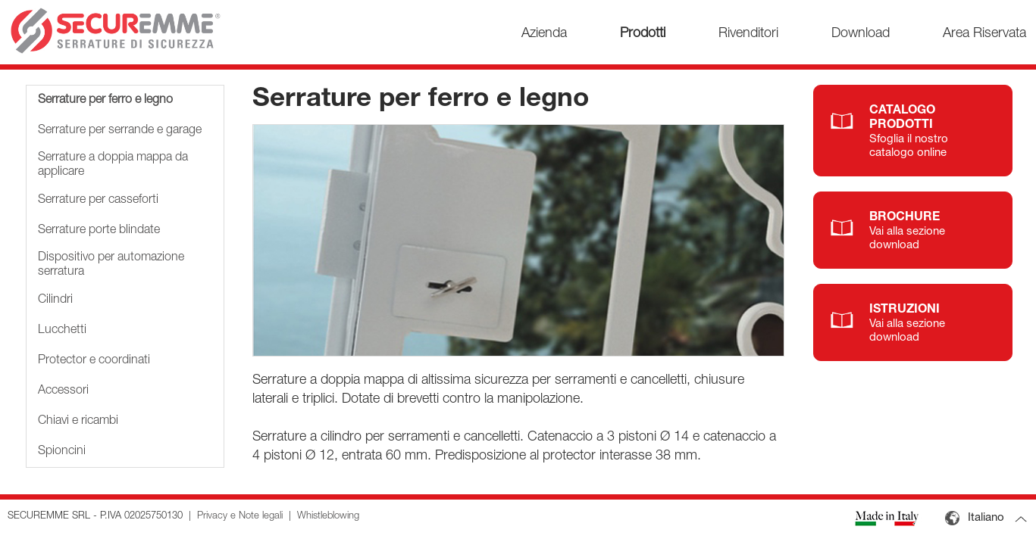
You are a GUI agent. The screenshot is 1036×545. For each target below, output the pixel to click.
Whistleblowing (328, 517)
